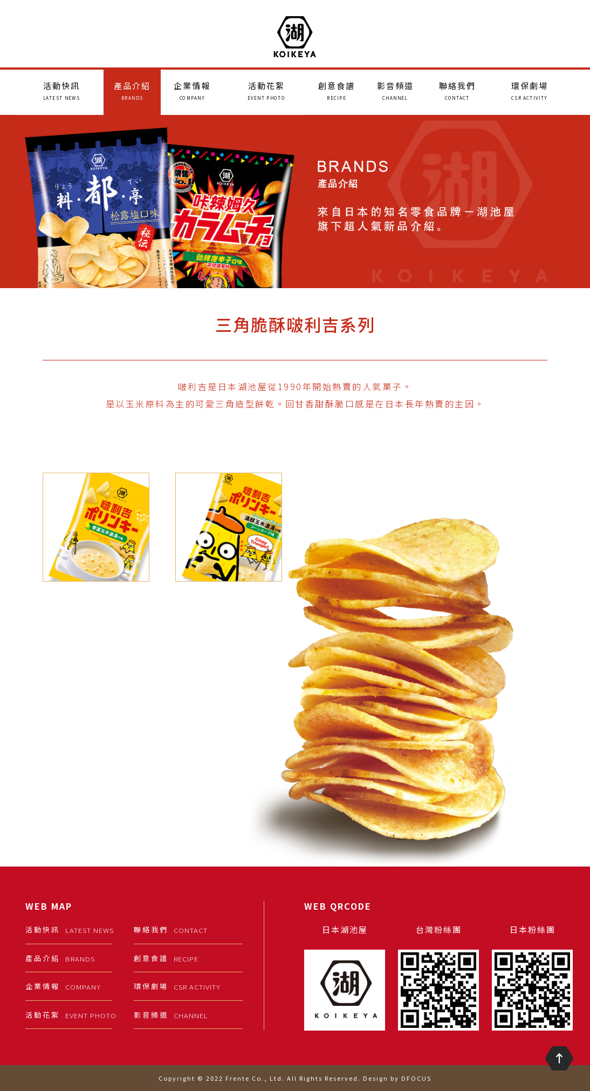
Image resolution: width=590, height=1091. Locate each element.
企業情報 (192, 90)
